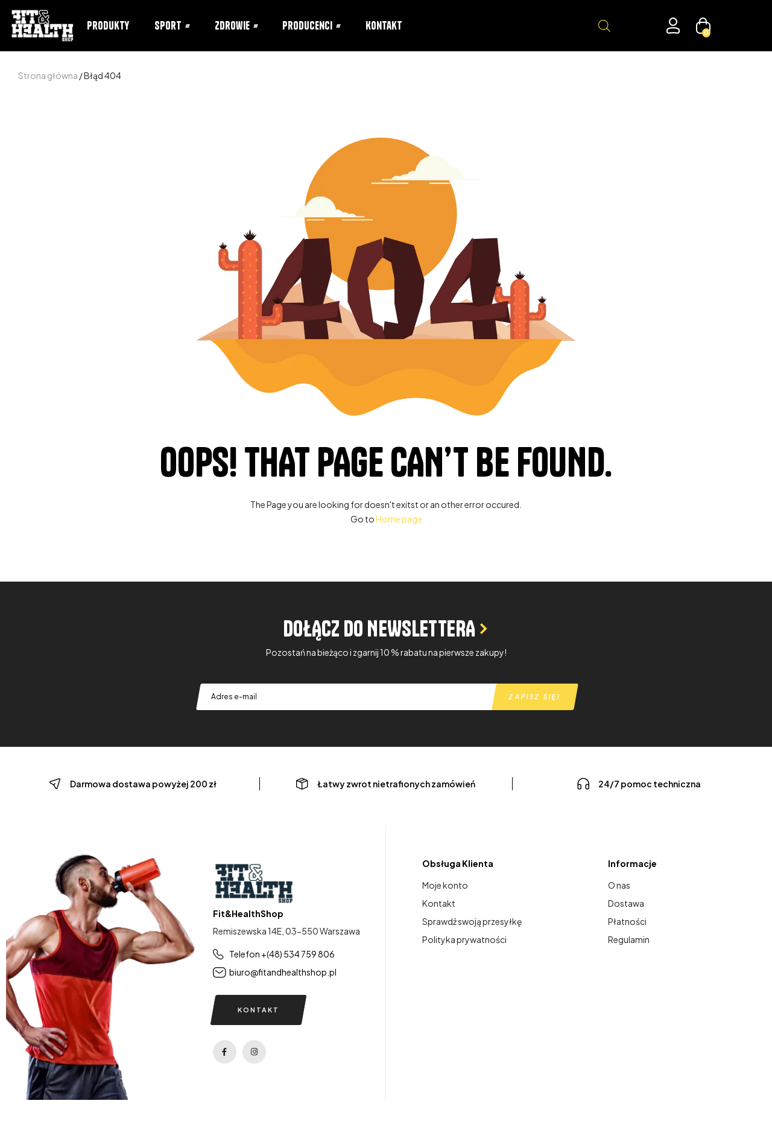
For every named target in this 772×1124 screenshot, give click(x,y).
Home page (399, 518)
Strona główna (48, 75)
